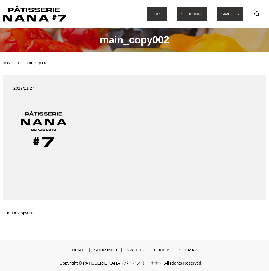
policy (161, 249)
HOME (8, 63)
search (257, 14)
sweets (234, 13)
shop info (203, 13)
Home (175, 13)
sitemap (188, 249)
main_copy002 (20, 213)
